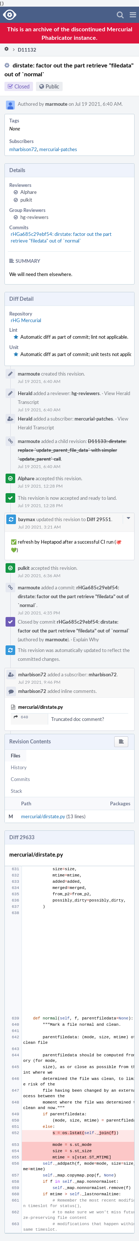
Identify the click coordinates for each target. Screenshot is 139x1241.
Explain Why (86, 639)
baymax (26, 519)
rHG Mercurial (26, 320)
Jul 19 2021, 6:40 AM (39, 381)
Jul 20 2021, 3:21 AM (39, 527)
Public (52, 86)
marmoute (56, 104)
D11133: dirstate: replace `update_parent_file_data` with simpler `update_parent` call (72, 450)
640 (21, 718)
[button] (133, 15)
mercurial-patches (58, 149)
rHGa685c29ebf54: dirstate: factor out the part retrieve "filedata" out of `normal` (61, 237)
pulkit (26, 199)
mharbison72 (23, 149)
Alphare (28, 192)
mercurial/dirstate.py (43, 816)
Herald (25, 393)
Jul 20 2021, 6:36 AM (39, 575)
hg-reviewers (34, 217)
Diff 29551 (99, 519)
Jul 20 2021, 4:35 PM (39, 613)
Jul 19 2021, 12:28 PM (40, 486)
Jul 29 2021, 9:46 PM (39, 682)
